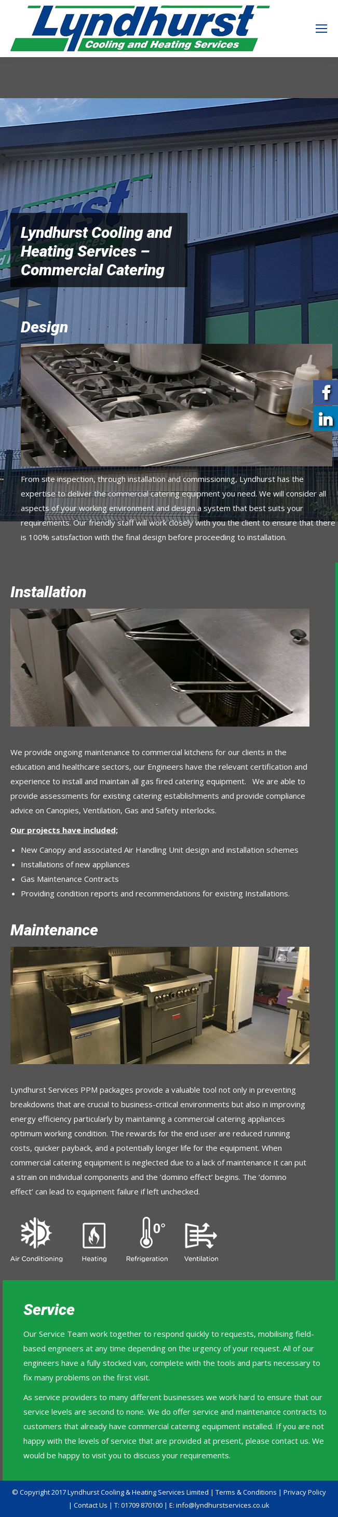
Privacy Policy (304, 1492)
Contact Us (90, 1505)
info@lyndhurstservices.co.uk (222, 1505)
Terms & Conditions (246, 1492)
